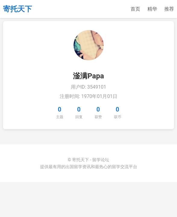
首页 (135, 9)
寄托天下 (17, 9)
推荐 (169, 9)
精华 (152, 9)
